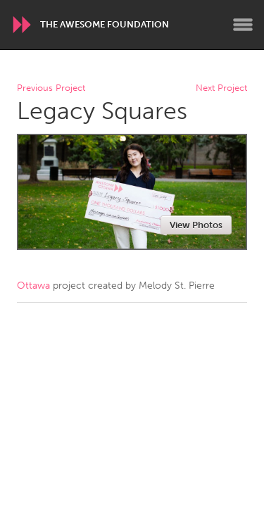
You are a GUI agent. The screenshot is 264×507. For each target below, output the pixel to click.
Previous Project (51, 88)
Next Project (221, 88)
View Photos (196, 225)
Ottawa (33, 286)
